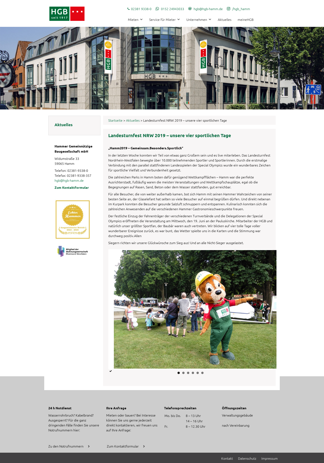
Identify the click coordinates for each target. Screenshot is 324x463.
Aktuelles (224, 19)
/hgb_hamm (241, 8)
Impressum (269, 458)
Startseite (115, 120)
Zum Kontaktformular (72, 187)
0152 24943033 (172, 8)
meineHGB (246, 19)
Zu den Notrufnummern (65, 446)
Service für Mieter (164, 19)
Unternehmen (199, 19)
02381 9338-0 (141, 8)
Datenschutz (247, 458)
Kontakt (227, 458)
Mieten (135, 19)
